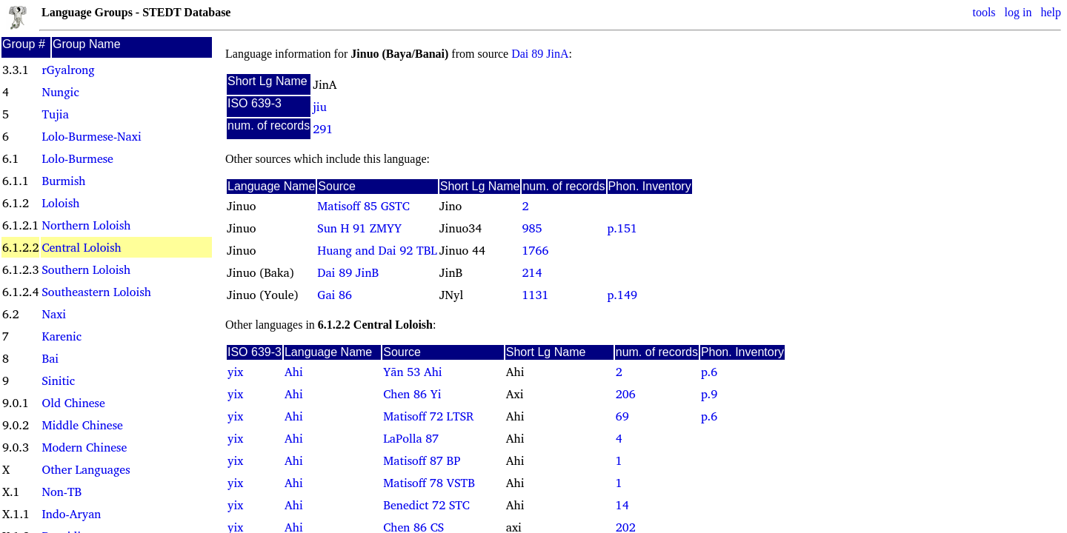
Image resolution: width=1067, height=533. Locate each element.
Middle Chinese (81, 425)
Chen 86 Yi (412, 393)
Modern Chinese (84, 447)
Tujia (54, 114)
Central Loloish (81, 247)
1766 (535, 250)
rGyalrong (67, 69)
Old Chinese (72, 402)
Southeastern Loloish (95, 291)
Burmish (63, 180)
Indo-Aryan (71, 513)
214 (532, 272)
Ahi (294, 371)
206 (626, 393)
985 (532, 228)
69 (622, 416)
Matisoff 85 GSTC (363, 205)
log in (1018, 12)
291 (323, 128)
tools (983, 12)
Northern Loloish (85, 225)
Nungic (60, 91)
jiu (320, 106)
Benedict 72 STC (426, 504)
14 (622, 504)
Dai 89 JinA (539, 53)
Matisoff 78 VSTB (429, 482)
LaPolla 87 (411, 438)
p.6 (709, 371)
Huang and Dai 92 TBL (376, 250)
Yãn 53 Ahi (412, 371)
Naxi (53, 314)
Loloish (60, 202)
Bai (50, 358)
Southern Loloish (85, 269)
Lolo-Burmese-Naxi (91, 136)
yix (235, 371)
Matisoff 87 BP (421, 460)
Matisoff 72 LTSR (428, 416)
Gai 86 (334, 294)
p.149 (622, 294)
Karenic (61, 336)
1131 (535, 294)
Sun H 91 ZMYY (359, 228)
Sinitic (58, 380)
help (1050, 12)
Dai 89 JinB (348, 272)
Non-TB (61, 491)
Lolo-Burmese (77, 158)
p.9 (709, 393)
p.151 (622, 228)
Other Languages (85, 469)
